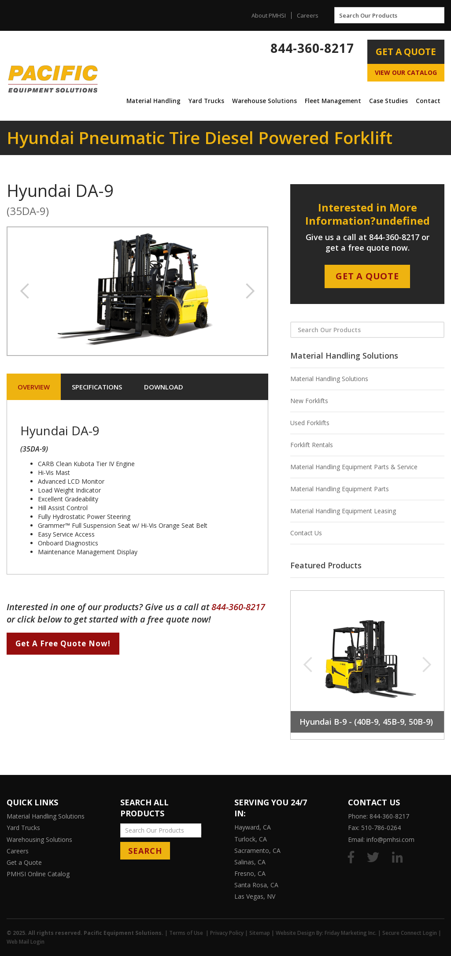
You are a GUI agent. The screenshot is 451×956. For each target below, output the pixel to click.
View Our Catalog (406, 72)
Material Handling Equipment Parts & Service (354, 467)
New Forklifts (309, 400)
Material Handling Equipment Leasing (343, 511)
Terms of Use (186, 933)
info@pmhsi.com (390, 839)
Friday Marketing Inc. (351, 933)
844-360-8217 (312, 48)
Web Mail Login (25, 941)
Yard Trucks (206, 101)
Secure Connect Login (409, 933)
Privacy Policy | (229, 933)
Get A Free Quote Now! (63, 643)
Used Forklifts (309, 423)
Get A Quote (406, 51)
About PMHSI (268, 15)
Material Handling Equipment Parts (339, 489)
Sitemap (259, 933)
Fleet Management (333, 101)
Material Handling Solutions (329, 378)
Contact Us (306, 533)
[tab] (34, 387)
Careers (307, 15)
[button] (153, 101)
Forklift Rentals (311, 445)
